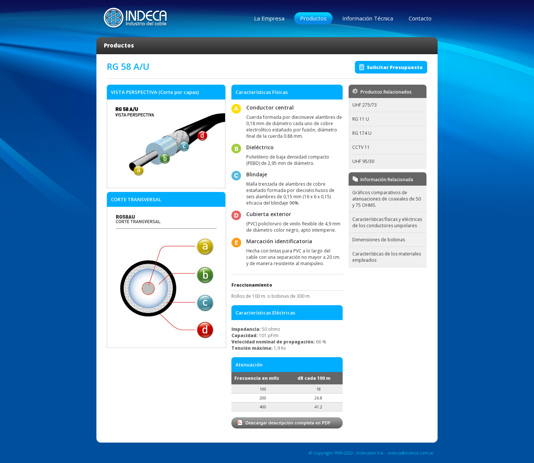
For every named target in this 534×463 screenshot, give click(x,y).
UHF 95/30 (363, 161)
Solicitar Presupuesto (395, 67)
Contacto (420, 18)
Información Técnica (367, 18)
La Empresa (269, 18)
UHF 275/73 (364, 105)
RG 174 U (362, 133)
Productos (313, 18)
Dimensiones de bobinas (378, 240)
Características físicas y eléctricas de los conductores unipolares (387, 222)
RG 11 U (360, 119)
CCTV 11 (361, 147)
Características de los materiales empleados (386, 257)
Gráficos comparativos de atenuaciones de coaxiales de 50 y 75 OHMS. (386, 198)
